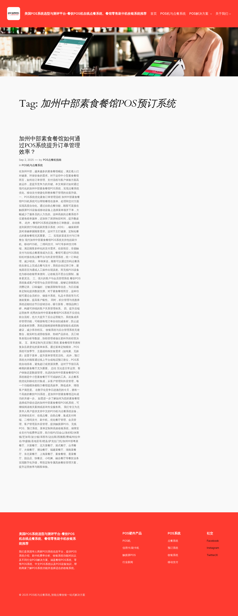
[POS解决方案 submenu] (211, 13)
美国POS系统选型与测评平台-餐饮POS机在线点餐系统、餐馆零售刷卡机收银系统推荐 (86, 13)
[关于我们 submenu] (230, 13)
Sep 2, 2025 (26, 159)
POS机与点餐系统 (32, 165)
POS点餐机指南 (52, 159)
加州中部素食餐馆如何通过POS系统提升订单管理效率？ (49, 146)
